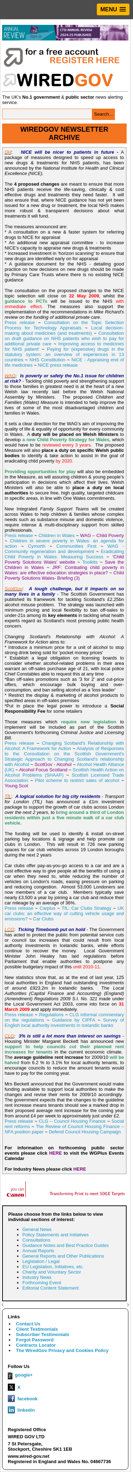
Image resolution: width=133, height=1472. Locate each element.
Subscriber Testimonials (42, 1334)
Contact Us (28, 1323)
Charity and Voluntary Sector (51, 1272)
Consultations (36, 1240)
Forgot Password (35, 1339)
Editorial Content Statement (50, 1288)
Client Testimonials (37, 1329)
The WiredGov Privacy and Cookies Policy (62, 1350)
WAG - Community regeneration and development (64, 548)
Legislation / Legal (41, 1261)
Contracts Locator (36, 1345)
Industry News (36, 1277)
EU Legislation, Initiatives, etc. (53, 1266)
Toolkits (90, 562)
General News (36, 1229)
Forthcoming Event (41, 1282)
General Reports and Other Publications (63, 1256)
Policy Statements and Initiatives (55, 1234)
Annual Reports (38, 1250)
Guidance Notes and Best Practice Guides (65, 1245)
